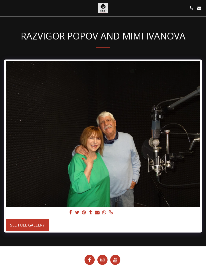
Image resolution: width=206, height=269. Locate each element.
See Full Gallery (27, 225)
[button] (6, 7)
